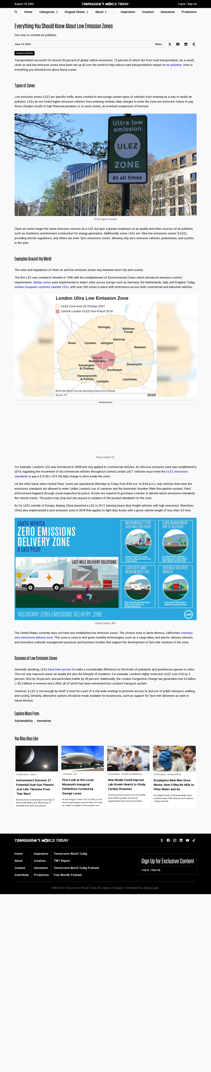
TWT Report (62, 860)
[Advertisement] (106, 428)
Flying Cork (151, 887)
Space (33, 774)
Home (28, 12)
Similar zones (42, 282)
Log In (181, 3)
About (19, 860)
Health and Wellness (132, 774)
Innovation (168, 12)
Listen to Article (24, 53)
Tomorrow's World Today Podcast (76, 868)
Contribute (22, 875)
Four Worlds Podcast (68, 875)
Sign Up (192, 3)
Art (75, 774)
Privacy (118, 887)
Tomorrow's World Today (70, 853)
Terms (107, 887)
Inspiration (128, 12)
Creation (148, 12)
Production (189, 12)
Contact (20, 868)
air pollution (174, 65)
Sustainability (24, 720)
